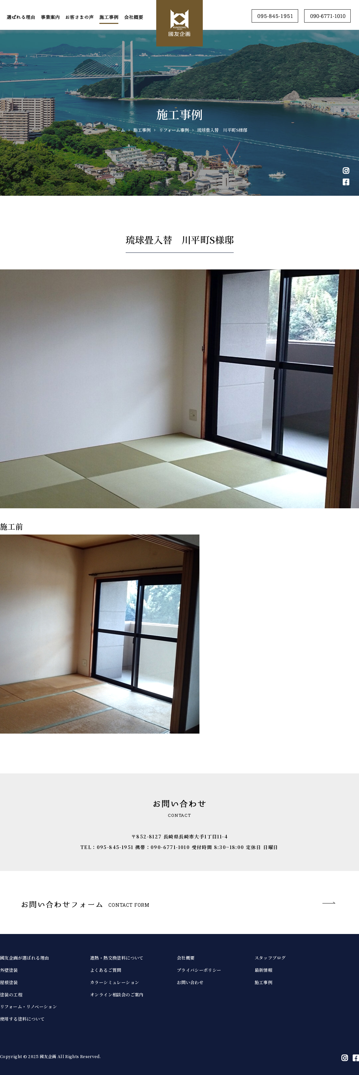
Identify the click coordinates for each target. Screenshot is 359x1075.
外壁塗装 (9, 970)
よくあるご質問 (105, 970)
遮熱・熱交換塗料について (117, 958)
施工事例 (264, 982)
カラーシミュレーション (114, 982)
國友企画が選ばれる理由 (24, 958)
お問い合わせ (190, 982)
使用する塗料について (22, 1019)
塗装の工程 (11, 994)
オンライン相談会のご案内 (117, 994)
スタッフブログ (270, 958)
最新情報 (264, 970)
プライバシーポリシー (199, 970)
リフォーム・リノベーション (28, 1006)
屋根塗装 (9, 982)
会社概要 (186, 958)
